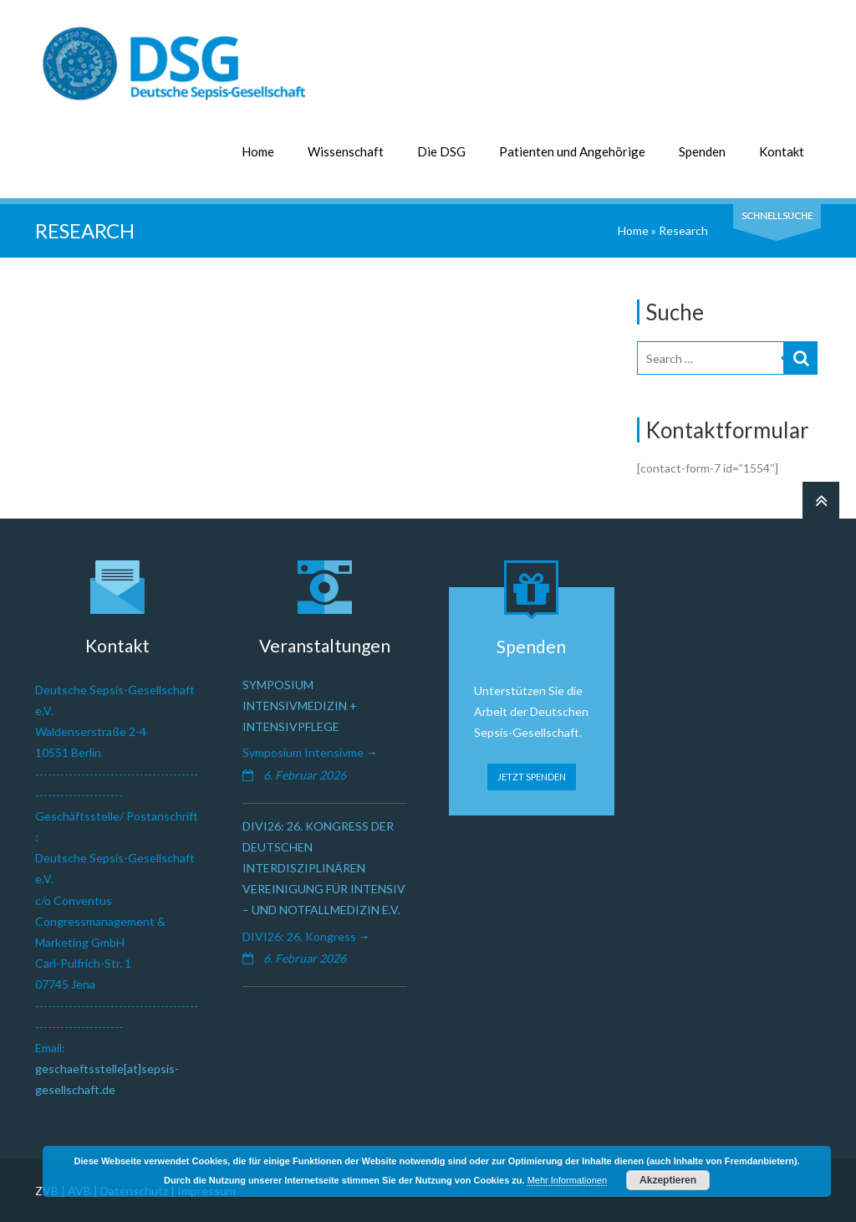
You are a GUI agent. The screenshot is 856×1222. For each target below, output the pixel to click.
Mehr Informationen (567, 1180)
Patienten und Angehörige (572, 151)
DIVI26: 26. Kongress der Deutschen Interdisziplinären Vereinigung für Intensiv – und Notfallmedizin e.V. (323, 868)
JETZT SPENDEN (531, 776)
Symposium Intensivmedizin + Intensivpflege (299, 705)
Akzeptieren (667, 1180)
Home (258, 151)
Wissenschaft (346, 151)
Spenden (702, 151)
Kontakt (781, 151)
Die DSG (441, 151)
